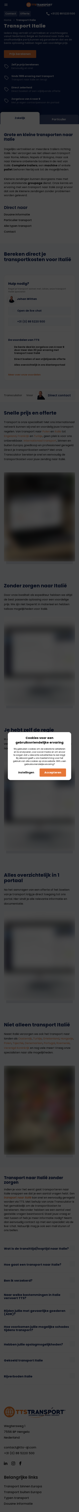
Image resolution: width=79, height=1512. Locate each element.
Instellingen (26, 772)
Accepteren (52, 772)
